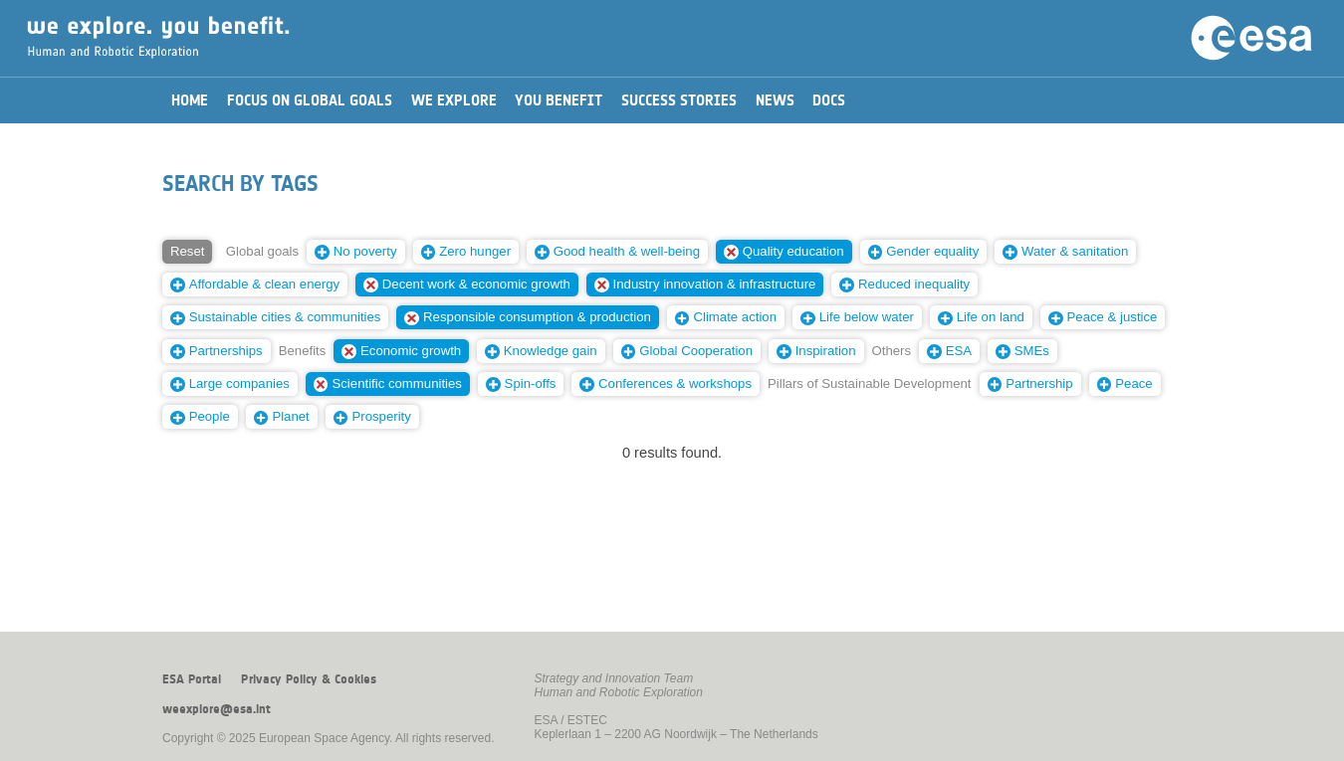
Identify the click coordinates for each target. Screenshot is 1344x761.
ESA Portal (191, 679)
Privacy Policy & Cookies (308, 679)
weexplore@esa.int (216, 709)
